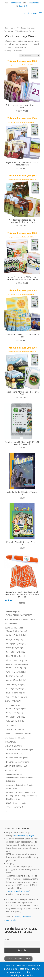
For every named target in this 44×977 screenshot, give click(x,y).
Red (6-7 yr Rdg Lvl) (14, 639)
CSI (5, 811)
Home (6, 28)
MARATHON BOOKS (13, 746)
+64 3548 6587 (33, 3)
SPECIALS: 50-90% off (13, 807)
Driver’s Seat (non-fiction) (17, 762)
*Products (21, 28)
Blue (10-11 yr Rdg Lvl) (15, 656)
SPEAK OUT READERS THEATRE (17, 733)
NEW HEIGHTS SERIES (13, 627)
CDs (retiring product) (16, 803)
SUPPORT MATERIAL (13, 774)
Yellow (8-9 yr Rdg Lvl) (15, 647)
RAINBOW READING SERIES (16, 664)
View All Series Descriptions (18, 958)
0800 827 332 (16, 3)
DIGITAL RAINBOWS (12, 701)
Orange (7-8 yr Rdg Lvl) (16, 643)
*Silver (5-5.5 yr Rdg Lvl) (16, 631)
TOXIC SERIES (10, 725)
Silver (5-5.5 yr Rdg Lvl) (16, 667)
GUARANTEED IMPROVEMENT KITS (19, 619)
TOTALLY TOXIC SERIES (14, 729)
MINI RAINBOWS (11, 623)
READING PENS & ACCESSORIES (18, 615)
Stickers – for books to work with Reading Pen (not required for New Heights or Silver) (21, 795)
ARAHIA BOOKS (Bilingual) (15, 766)
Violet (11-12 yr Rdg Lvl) (16, 660)
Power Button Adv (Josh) (17, 757)
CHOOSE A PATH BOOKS (15, 737)
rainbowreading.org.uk (24, 835)
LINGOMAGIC (10, 742)
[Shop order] (29, 55)
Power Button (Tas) (14, 753)
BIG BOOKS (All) (11, 770)
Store (13, 28)
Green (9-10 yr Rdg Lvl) (16, 652)
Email (6, 939)
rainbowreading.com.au (18, 891)
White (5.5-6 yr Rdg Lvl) (16, 635)
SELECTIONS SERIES (12, 705)
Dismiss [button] (29, 975)
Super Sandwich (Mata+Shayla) (19, 749)
